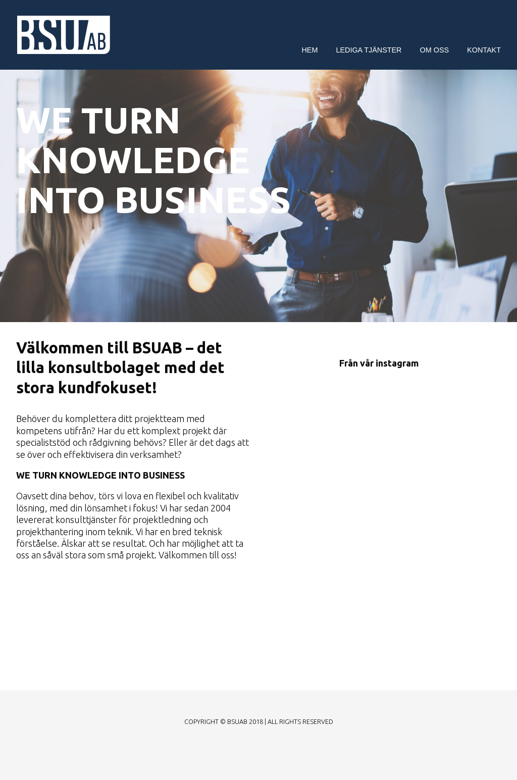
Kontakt (484, 50)
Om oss (434, 50)
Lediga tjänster (368, 50)
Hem (309, 50)
